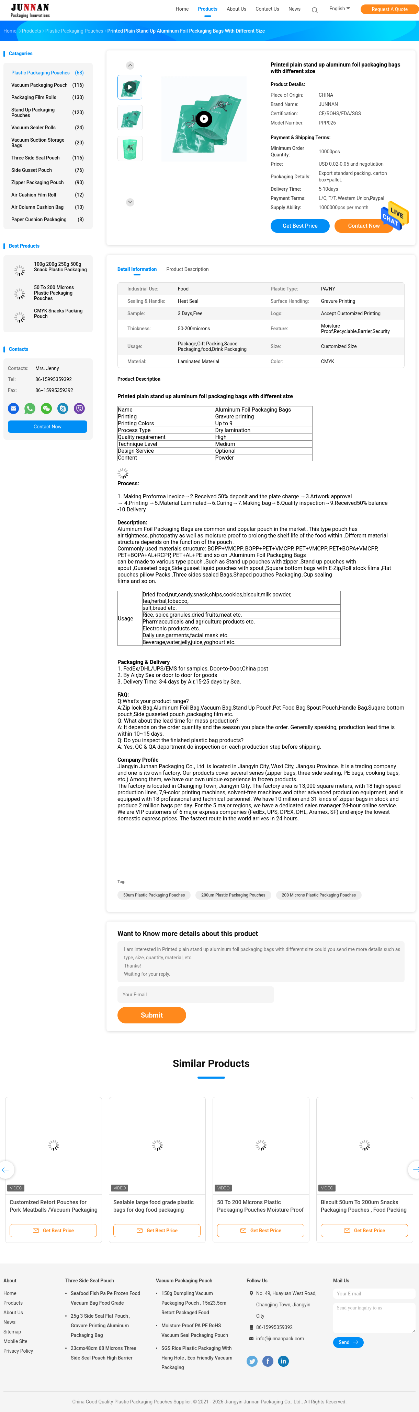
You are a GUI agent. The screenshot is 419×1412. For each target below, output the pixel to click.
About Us (13, 1312)
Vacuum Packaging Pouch (47, 85)
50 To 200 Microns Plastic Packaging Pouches (54, 293)
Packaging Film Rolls (47, 97)
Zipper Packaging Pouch (47, 182)
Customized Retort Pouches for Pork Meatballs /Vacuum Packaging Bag (54, 1210)
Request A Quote (390, 9)
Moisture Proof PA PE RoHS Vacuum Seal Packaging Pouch (194, 1330)
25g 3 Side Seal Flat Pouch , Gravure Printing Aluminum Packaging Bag (101, 1325)
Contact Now (47, 426)
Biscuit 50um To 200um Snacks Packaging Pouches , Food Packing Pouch (364, 1210)
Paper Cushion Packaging (47, 219)
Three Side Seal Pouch (47, 157)
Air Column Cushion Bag (47, 207)
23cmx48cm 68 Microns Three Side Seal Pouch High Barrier (103, 1353)
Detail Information (137, 269)
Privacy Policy (18, 1351)
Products (13, 1303)
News (9, 1322)
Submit (152, 1015)
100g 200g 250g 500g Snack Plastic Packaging (60, 266)
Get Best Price (300, 226)
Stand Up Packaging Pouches (47, 112)
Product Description (187, 269)
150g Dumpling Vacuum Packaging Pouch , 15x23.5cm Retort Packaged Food (193, 1303)
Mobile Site (15, 1341)
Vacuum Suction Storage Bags (47, 142)
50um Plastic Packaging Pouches (154, 895)
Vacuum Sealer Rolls (47, 127)
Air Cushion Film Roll (47, 194)
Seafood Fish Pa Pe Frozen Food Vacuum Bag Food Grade (105, 1298)
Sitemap (12, 1331)
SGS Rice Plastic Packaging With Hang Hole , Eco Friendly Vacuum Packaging (197, 1357)
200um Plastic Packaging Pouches (233, 895)
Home (9, 1293)
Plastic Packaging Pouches (47, 72)
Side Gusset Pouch (47, 170)
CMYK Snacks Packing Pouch (58, 313)
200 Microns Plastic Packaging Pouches (319, 895)
